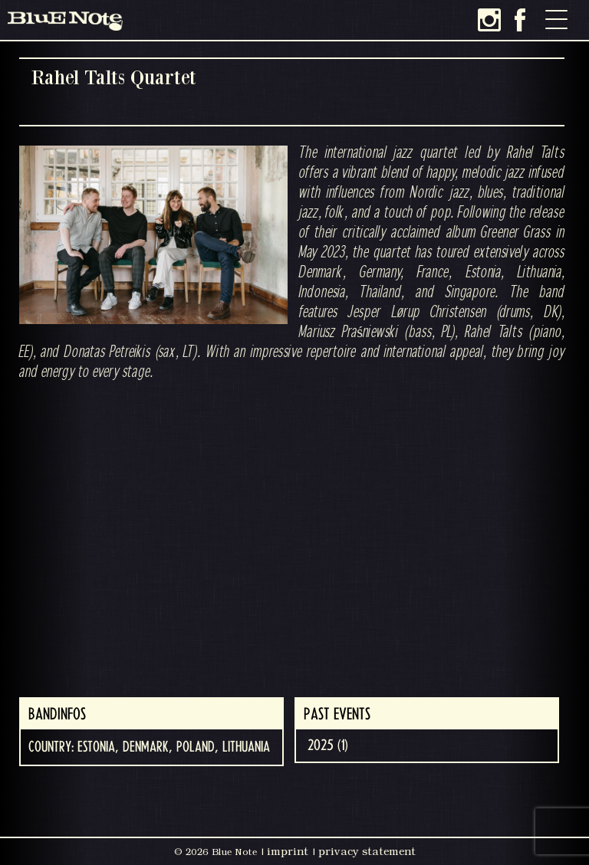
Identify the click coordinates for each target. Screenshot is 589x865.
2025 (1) (328, 745)
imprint (287, 851)
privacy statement (367, 851)
